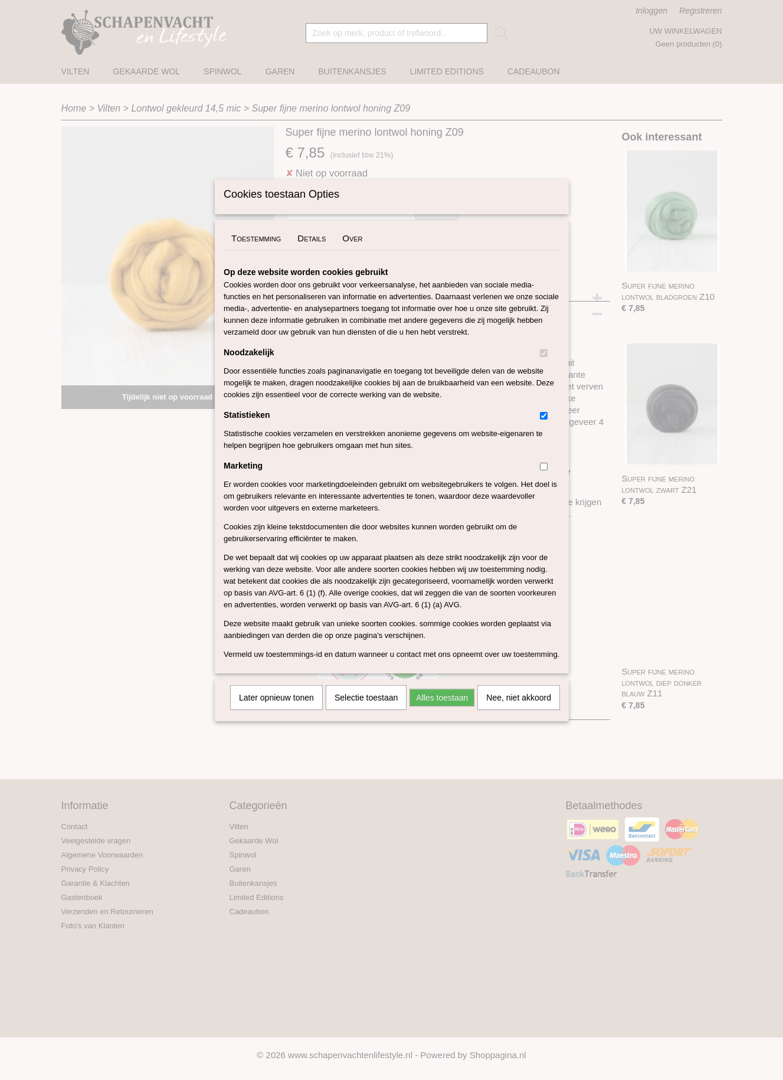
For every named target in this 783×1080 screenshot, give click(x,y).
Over (352, 253)
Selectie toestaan (366, 713)
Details (311, 253)
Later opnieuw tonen (276, 713)
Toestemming (256, 253)
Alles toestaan (442, 713)
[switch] (544, 368)
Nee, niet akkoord (518, 713)
